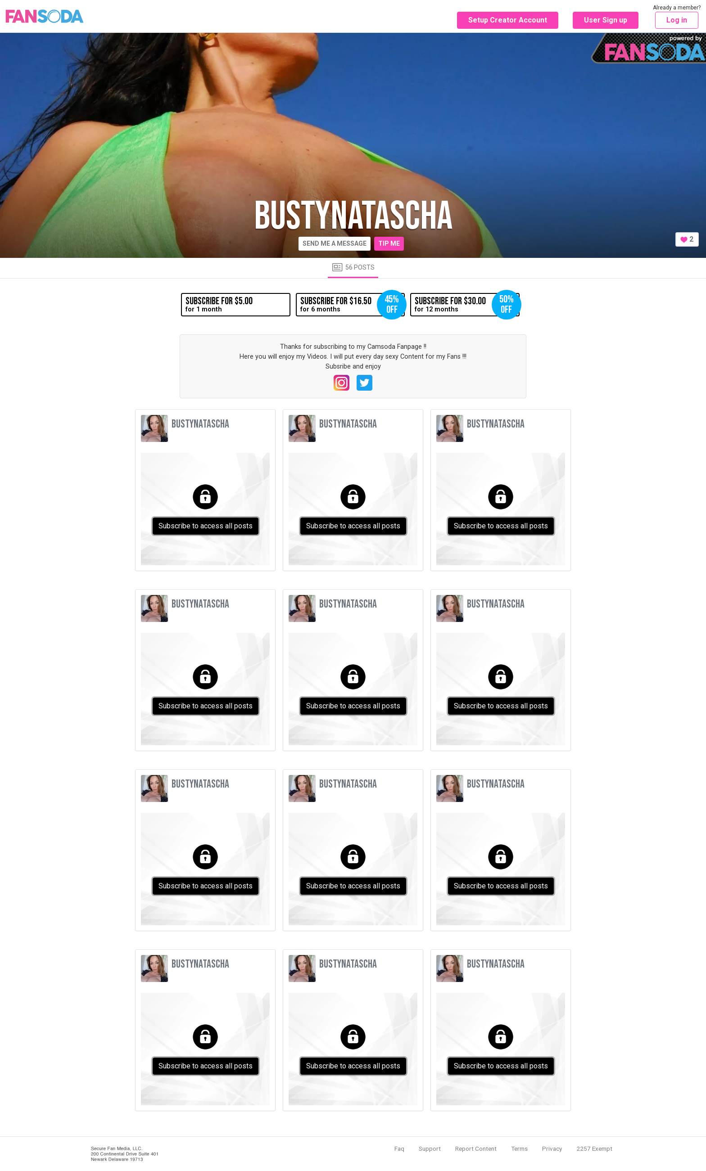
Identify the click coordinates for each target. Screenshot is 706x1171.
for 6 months (352, 304)
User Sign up (605, 20)
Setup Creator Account (507, 20)
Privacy (552, 1148)
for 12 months (467, 304)
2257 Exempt (594, 1148)
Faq (399, 1148)
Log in (676, 20)
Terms (519, 1148)
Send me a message (335, 243)
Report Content (476, 1148)
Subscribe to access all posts (205, 526)
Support (430, 1148)
